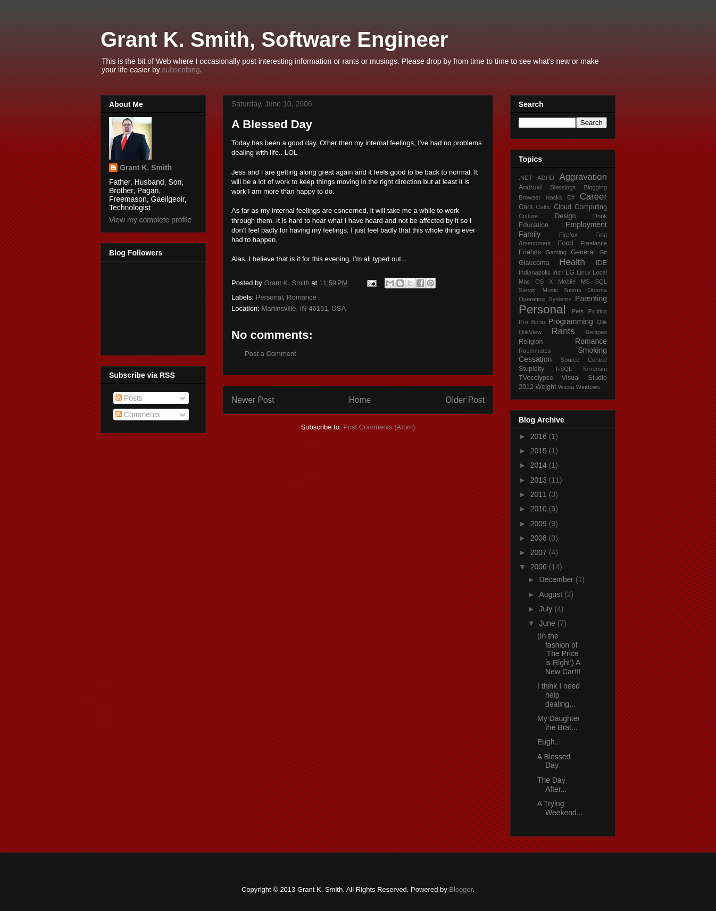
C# (571, 197)
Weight (546, 387)
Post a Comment (270, 354)
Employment (586, 224)
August (551, 594)
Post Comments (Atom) (379, 427)
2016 (539, 436)
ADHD (545, 178)
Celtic (543, 207)
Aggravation (583, 177)
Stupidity (531, 368)
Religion (531, 341)
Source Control (584, 360)
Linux (584, 272)
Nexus (572, 290)
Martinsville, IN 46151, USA (303, 308)
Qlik (602, 322)
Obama (597, 290)
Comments (137, 414)
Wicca (566, 387)
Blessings (563, 187)
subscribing (181, 69)
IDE (601, 263)
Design (565, 216)
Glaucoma (534, 263)
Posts (129, 398)
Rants (563, 331)
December (557, 579)
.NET (525, 178)
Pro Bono (532, 322)
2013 (539, 480)
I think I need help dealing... (558, 695)
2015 (539, 450)
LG (570, 272)
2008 (539, 538)
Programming (570, 321)
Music (550, 290)
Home (360, 399)
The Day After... (552, 784)
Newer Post (252, 399)
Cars (526, 207)
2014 (539, 465)
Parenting (591, 298)
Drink (600, 216)
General (583, 252)
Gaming (556, 252)
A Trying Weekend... (560, 808)
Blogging (595, 187)
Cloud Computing (580, 207)
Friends (530, 252)
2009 (539, 523)
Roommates (535, 350)
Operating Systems (545, 299)
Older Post (465, 399)
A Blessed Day (553, 761)
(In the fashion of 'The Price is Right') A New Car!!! (558, 654)
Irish (557, 272)
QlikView (530, 332)
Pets (578, 311)
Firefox (568, 234)
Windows (588, 387)
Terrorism (594, 369)
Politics (597, 311)
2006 (539, 566)
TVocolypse (536, 378)
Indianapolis (535, 272)
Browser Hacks (540, 197)
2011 (539, 494)
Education (533, 225)
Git (603, 252)
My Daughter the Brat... (558, 723)
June (548, 623)
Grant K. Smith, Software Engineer (274, 39)
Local (600, 272)
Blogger (460, 889)
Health (572, 262)
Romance (302, 297)
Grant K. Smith (146, 167)
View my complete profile (150, 220)
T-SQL (563, 369)
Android (530, 187)
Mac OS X (536, 281)
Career (593, 197)
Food (565, 243)
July (546, 608)
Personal (269, 297)
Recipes (596, 332)
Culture (528, 216)
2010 (539, 508)
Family (529, 234)
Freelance (593, 243)
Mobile (567, 281)
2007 (539, 552)
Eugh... (549, 742)
